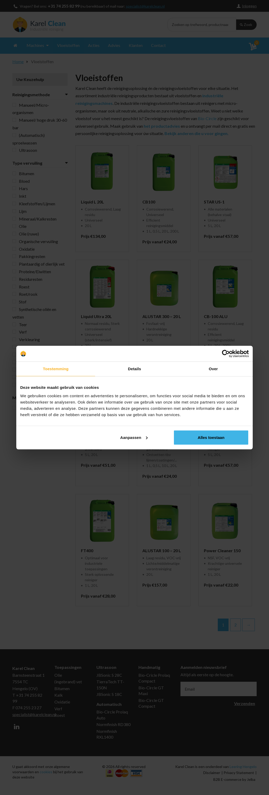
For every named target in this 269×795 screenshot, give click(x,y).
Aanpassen (134, 437)
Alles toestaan (211, 437)
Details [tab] (134, 369)
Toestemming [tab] (56, 369)
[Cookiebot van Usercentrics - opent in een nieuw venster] (226, 354)
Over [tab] (213, 369)
